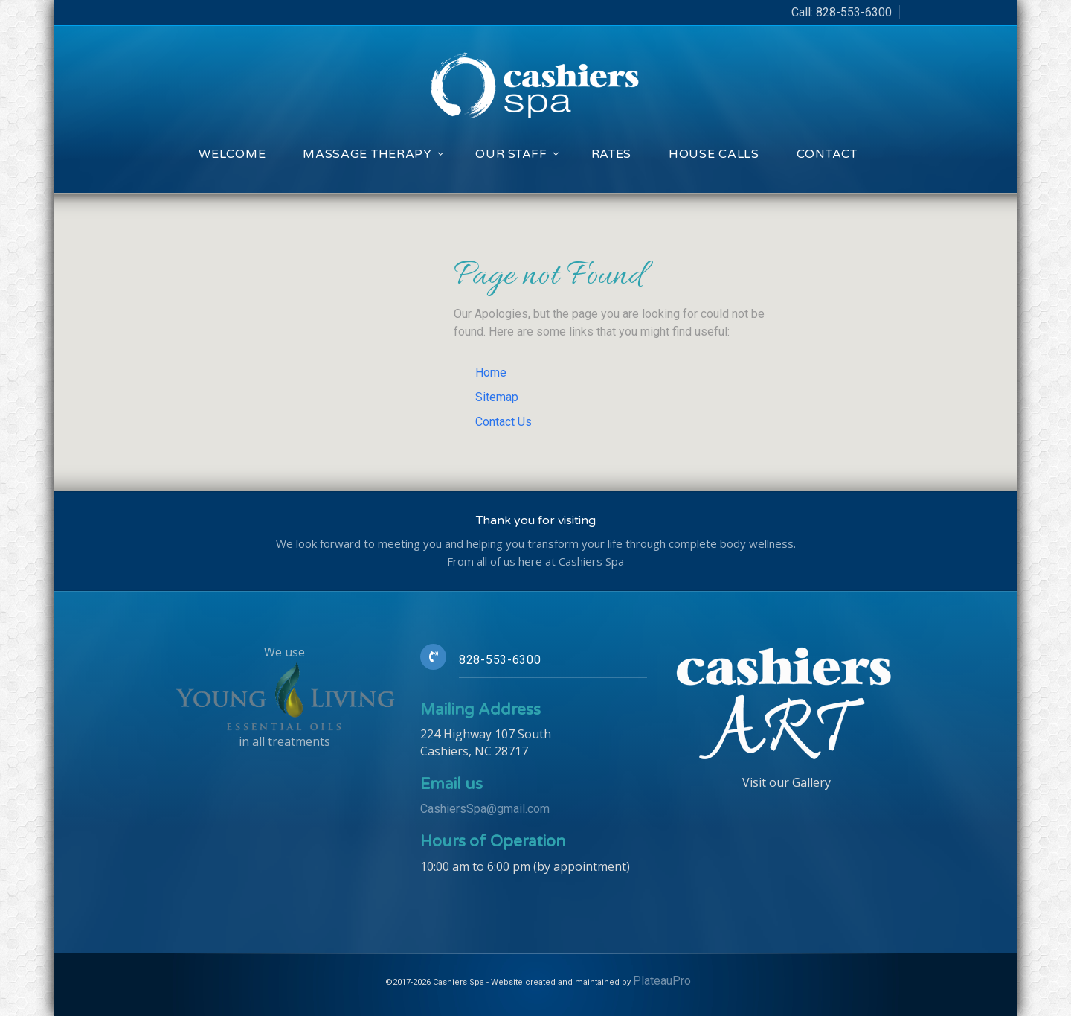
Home (490, 372)
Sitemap (496, 397)
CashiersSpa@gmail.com (485, 809)
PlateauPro (662, 981)
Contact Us (503, 422)
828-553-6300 (854, 12)
